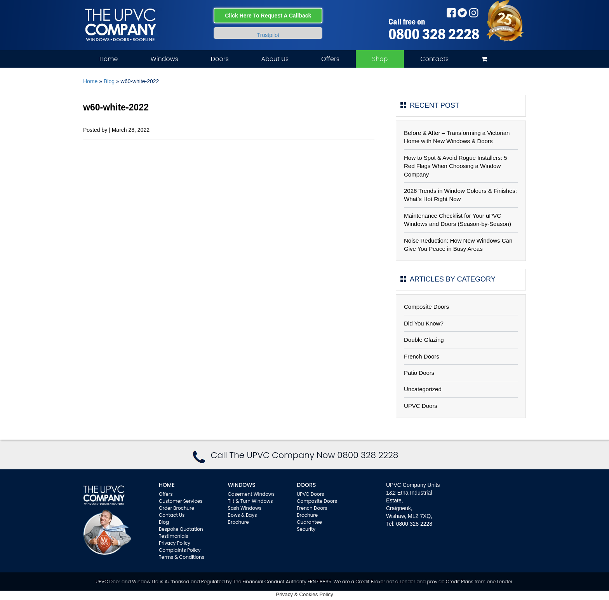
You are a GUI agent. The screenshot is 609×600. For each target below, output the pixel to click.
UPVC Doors (420, 405)
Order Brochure (176, 508)
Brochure (238, 522)
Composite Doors (426, 306)
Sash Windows (245, 508)
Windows (164, 58)
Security (306, 529)
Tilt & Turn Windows (250, 501)
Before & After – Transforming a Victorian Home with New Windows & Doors (457, 136)
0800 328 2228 (433, 34)
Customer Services (180, 501)
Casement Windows (251, 494)
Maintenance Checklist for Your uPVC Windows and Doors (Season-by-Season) (457, 219)
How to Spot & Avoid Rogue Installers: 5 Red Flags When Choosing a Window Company (455, 166)
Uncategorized (423, 389)
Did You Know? (424, 323)
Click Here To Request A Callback (268, 15)
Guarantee (309, 522)
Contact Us (171, 515)
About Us (275, 58)
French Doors (421, 356)
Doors (220, 58)
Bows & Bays (242, 515)
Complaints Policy (180, 550)
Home (108, 58)
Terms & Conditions (181, 557)
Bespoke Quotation (181, 529)
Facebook (451, 12)
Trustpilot (268, 35)
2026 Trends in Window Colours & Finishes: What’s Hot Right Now (460, 194)
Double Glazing (424, 339)
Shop (380, 58)
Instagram (473, 12)
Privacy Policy (174, 543)
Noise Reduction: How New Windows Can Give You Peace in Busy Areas (458, 244)
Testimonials (173, 536)
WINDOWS (242, 485)
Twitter (462, 12)
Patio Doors (419, 372)
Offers (330, 58)
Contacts (434, 58)
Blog (109, 81)
